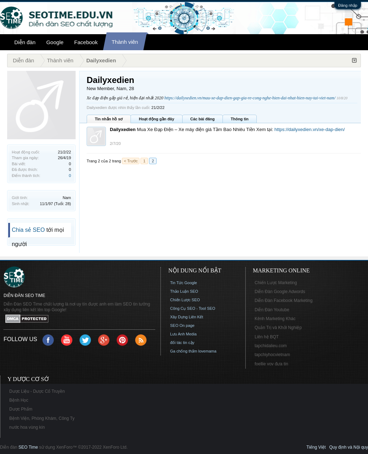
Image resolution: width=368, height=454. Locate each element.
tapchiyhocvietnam (272, 354)
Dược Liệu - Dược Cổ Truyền (37, 391)
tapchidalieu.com (271, 345)
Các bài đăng (202, 119)
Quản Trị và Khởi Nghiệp (278, 327)
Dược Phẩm (20, 409)
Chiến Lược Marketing (276, 282)
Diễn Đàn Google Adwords (280, 291)
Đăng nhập (347, 5)
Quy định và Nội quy (348, 447)
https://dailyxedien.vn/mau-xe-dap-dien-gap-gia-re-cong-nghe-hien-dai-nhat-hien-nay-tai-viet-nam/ (250, 97)
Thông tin (240, 119)
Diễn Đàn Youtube (272, 309)
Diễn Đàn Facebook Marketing (283, 300)
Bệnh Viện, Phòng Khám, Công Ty (42, 418)
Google (54, 42)
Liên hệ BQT (267, 336)
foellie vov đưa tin (271, 363)
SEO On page (182, 325)
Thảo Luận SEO (184, 291)
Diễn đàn (25, 42)
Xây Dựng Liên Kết (186, 317)
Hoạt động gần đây (156, 119)
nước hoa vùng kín (27, 427)
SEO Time (28, 447)
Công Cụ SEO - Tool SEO (192, 308)
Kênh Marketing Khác (275, 318)
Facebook (86, 42)
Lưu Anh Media (183, 334)
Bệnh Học (18, 400)
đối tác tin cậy (182, 342)
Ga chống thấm (183, 351)
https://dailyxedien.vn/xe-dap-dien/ (310, 129)
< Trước (131, 161)
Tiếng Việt (316, 447)
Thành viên (125, 42)
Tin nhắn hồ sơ (109, 119)
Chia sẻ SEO (28, 230)
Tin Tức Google (183, 283)
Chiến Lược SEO (185, 300)
